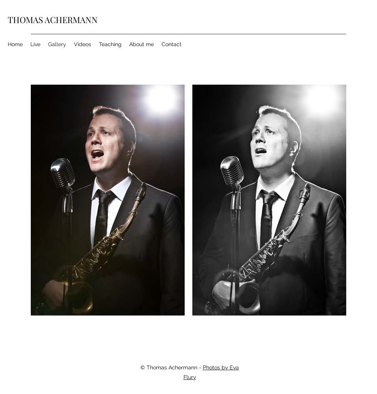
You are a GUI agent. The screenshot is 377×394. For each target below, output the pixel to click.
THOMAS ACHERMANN (53, 19)
